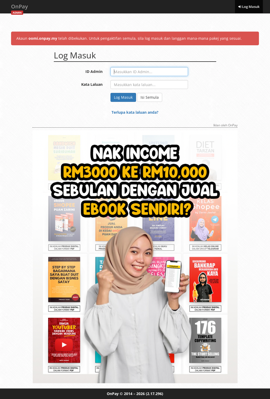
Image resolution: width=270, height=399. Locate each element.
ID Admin (94, 71)
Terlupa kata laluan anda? (135, 112)
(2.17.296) (154, 393)
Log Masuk (248, 6)
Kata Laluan (92, 84)
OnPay (19, 8)
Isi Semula (150, 97)
